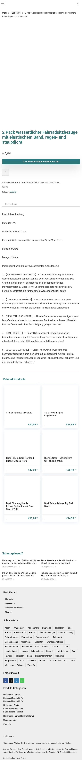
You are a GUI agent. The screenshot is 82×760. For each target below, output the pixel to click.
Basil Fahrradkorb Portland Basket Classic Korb (20, 442)
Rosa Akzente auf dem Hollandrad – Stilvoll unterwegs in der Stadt (58, 561)
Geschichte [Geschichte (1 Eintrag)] (26, 642)
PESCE (5, 170)
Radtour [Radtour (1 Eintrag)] (8, 656)
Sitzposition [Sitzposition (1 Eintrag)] (10, 660)
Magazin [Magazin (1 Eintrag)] (50, 651)
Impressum (10, 603)
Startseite (9, 599)
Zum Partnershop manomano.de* (41, 144)
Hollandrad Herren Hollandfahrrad (18, 716)
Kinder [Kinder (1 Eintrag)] (45, 646)
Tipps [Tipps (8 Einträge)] (21, 660)
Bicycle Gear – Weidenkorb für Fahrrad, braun (58, 442)
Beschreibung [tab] (11, 187)
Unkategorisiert (10, 720)
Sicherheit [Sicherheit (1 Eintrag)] (59, 656)
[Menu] (3, 4)
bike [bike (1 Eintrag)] (70, 628)
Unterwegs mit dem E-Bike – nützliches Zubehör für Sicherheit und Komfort (21, 561)
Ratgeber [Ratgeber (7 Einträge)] (20, 656)
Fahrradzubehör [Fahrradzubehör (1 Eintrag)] (42, 637)
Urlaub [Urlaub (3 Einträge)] (72, 660)
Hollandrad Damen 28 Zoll (13, 701)
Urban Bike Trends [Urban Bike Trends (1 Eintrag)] (57, 660)
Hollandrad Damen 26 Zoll (13, 698)
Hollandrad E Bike (11, 705)
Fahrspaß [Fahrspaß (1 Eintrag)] (57, 637)
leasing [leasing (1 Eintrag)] (24, 651)
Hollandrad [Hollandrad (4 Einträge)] (27, 646)
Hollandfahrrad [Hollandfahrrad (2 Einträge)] (11, 646)
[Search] (77, 4)
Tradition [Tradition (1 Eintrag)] (32, 660)
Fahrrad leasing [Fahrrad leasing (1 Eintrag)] (65, 632)
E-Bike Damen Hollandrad (13, 709)
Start (4, 13)
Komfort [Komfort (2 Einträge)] (55, 646)
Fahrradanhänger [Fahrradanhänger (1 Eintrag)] (47, 632)
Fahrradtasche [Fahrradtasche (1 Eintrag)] (11, 637)
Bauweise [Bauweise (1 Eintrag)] (46, 628)
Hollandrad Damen (11, 695)
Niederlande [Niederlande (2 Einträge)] (63, 651)
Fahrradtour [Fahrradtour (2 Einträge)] (26, 637)
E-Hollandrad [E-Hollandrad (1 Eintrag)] (20, 632)
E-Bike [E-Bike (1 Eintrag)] (7, 632)
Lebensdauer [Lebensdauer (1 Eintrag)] (37, 651)
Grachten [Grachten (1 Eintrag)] (39, 642)
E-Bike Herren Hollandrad (13, 712)
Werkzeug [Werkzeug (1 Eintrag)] (9, 665)
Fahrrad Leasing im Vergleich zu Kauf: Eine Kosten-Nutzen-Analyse (59, 574)
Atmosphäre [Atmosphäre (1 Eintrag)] (33, 628)
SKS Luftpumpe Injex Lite (19, 395)
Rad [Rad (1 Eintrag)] (73, 651)
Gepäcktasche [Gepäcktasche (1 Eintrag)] (11, 642)
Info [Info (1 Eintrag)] (37, 646)
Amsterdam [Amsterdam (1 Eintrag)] (19, 628)
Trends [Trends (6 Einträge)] (42, 660)
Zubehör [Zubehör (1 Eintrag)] (31, 665)
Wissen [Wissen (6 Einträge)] (20, 665)
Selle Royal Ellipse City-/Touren (53, 397)
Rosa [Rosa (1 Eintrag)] (29, 656)
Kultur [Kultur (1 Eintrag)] (65, 646)
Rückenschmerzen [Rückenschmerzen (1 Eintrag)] (43, 656)
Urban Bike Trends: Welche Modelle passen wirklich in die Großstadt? (19, 574)
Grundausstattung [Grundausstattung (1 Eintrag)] (55, 642)
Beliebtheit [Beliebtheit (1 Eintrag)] (59, 628)
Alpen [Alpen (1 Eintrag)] (7, 628)
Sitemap (8, 612)
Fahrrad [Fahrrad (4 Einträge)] (32, 632)
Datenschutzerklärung (14, 608)
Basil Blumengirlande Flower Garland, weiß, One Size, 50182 (19, 489)
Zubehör (15, 13)
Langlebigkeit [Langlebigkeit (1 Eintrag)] (11, 651)
